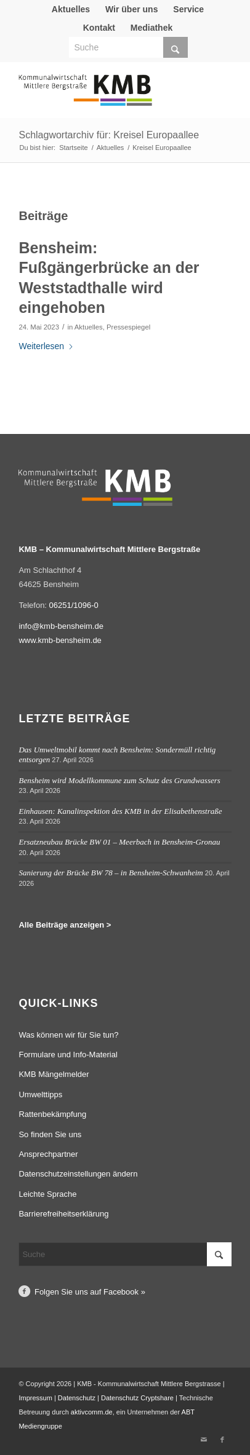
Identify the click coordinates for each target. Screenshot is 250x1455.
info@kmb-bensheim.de (60, 626)
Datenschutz (76, 1398)
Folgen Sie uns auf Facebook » (89, 1291)
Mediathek (151, 28)
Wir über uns (131, 9)
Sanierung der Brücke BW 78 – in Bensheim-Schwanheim (110, 872)
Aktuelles (71, 9)
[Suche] (128, 47)
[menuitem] (71, 9)
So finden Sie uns (49, 1134)
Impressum (35, 1398)
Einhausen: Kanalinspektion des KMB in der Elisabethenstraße (120, 811)
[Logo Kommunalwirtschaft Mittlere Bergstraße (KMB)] (103, 95)
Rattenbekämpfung (52, 1114)
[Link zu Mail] (204, 1439)
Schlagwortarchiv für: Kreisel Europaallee (108, 135)
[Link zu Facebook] (222, 1439)
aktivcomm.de (92, 1412)
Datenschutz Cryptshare (138, 1398)
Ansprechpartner (48, 1154)
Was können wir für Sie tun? (68, 1034)
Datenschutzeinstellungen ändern (77, 1173)
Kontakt (99, 28)
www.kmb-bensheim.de (59, 640)
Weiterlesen (46, 346)
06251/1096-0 (74, 605)
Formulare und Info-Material (67, 1054)
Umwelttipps (40, 1094)
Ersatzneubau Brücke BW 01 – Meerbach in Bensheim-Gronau (119, 841)
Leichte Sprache (47, 1194)
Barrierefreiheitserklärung (63, 1213)
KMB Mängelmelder (53, 1074)
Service (188, 9)
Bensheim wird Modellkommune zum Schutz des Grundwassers (119, 780)
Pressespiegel (128, 327)
